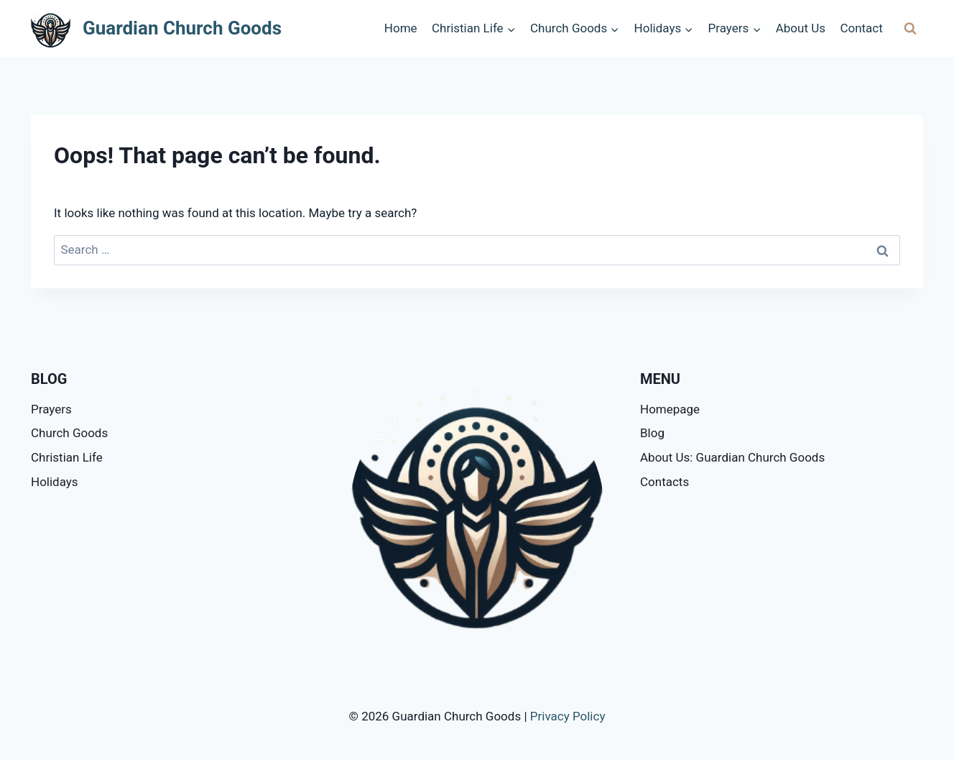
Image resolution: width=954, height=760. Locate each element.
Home (400, 28)
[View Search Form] (910, 29)
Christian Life (67, 457)
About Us (800, 28)
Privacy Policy (568, 716)
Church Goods (69, 433)
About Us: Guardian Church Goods (732, 457)
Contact (861, 28)
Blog (652, 433)
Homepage (670, 409)
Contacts (664, 482)
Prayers (51, 409)
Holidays (54, 482)
